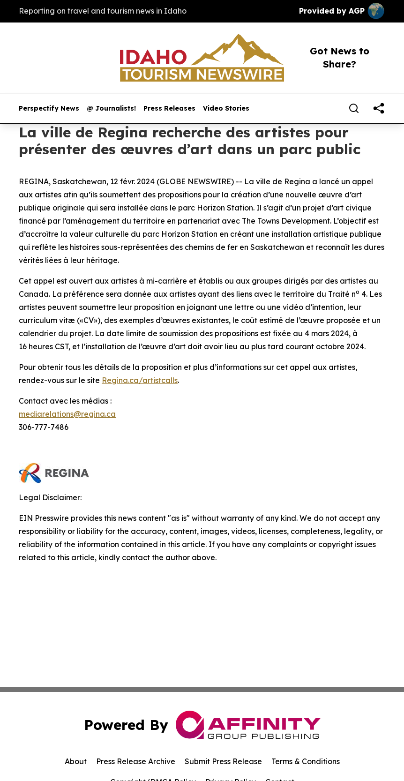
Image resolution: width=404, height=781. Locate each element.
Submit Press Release (223, 761)
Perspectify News (49, 109)
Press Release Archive (135, 761)
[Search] (354, 108)
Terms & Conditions (305, 761)
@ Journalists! (111, 109)
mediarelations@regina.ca (67, 414)
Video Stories (226, 109)
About (76, 761)
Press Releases (169, 109)
